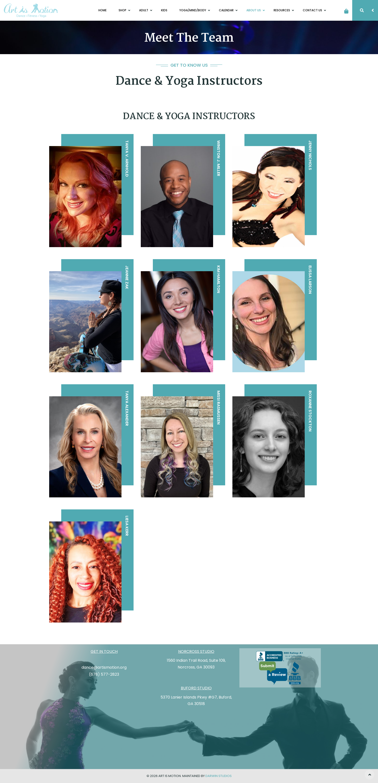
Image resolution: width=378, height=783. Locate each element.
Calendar (226, 10)
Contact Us (313, 10)
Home (102, 10)
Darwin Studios (218, 776)
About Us (254, 10)
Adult (144, 10)
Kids (164, 10)
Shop (123, 10)
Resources (282, 10)
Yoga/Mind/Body (193, 10)
